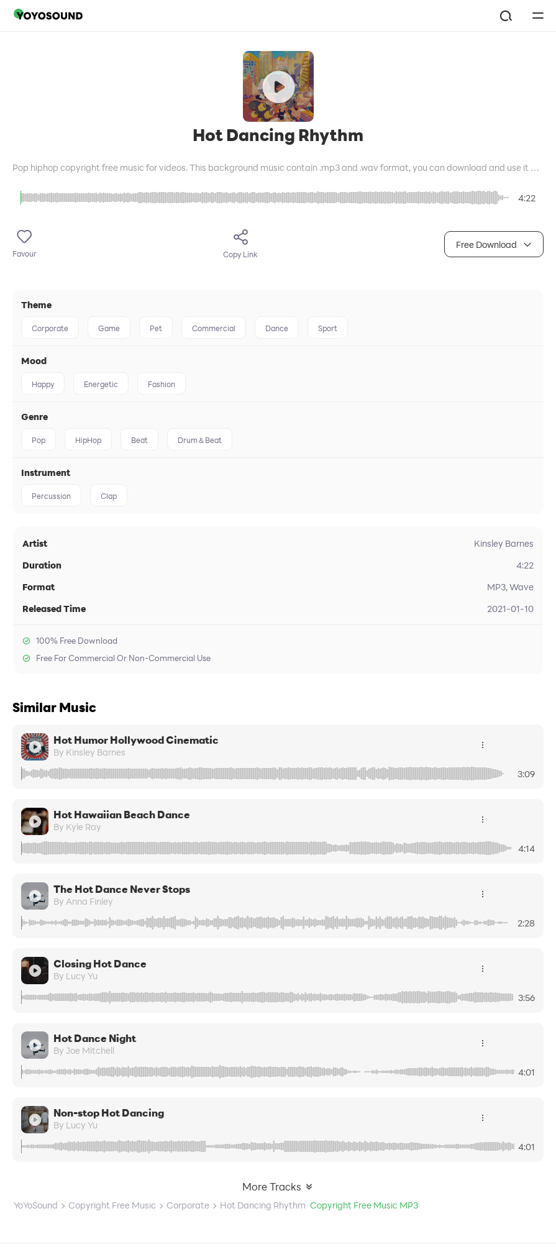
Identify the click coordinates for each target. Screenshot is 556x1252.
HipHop (88, 440)
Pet (156, 328)
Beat (139, 440)
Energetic (101, 384)
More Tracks (278, 1186)
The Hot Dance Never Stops (121, 888)
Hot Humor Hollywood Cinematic (136, 739)
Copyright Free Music (112, 1205)
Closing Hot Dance (100, 963)
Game (109, 328)
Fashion (161, 384)
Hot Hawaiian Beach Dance (121, 814)
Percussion (51, 496)
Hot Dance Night (94, 1037)
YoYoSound (36, 1205)
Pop (38, 440)
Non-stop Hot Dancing (108, 1112)
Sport (327, 328)
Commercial (213, 328)
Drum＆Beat (200, 440)
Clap (109, 496)
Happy (43, 384)
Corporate (50, 328)
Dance (276, 328)
